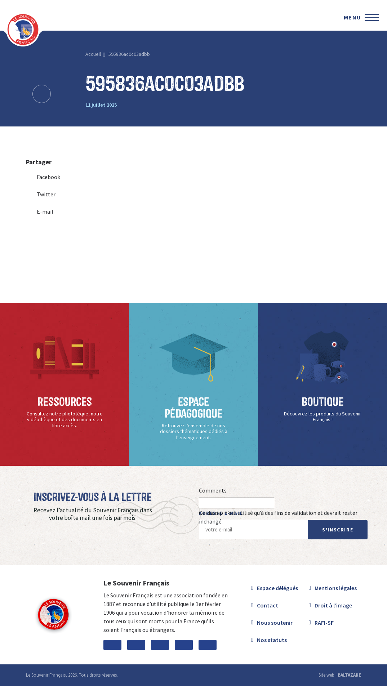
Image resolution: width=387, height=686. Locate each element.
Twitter (40, 194)
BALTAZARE (349, 675)
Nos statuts (272, 639)
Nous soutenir (275, 622)
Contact (267, 605)
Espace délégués (277, 588)
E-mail (39, 211)
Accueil (93, 54)
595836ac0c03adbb (129, 54)
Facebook (43, 177)
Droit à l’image (333, 605)
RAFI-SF (324, 622)
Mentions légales (336, 588)
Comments (213, 490)
